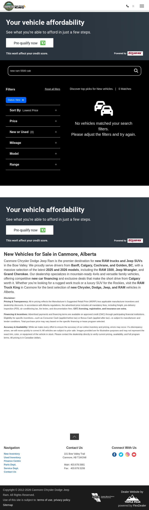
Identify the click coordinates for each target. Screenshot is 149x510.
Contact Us (10, 472)
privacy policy (62, 499)
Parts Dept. (10, 464)
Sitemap (8, 505)
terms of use (44, 499)
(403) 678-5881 (115, 6)
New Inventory (12, 453)
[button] (29, 42)
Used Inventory (12, 457)
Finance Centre (12, 461)
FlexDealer (139, 505)
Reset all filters (52, 89)
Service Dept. (11, 468)
